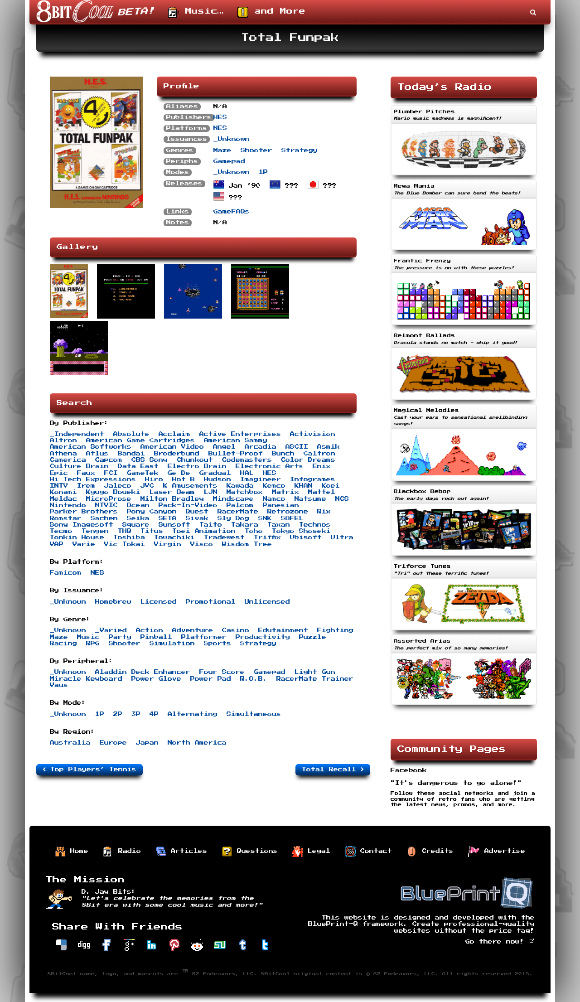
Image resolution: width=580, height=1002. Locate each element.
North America (197, 743)
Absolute (131, 434)
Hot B (183, 479)
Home (71, 851)
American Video (172, 447)
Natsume (310, 499)
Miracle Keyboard (86, 679)
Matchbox (245, 492)
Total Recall (333, 769)
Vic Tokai (124, 544)
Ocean (138, 505)
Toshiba (129, 537)
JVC (147, 486)
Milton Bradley (172, 499)
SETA (168, 518)
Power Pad (210, 679)
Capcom (108, 460)
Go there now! (500, 941)
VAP (56, 544)
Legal (311, 851)
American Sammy (235, 440)
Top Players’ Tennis (89, 769)
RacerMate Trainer (314, 679)
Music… (196, 12)
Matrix (285, 492)
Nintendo (68, 505)
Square (136, 525)
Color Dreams (308, 460)
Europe (113, 743)
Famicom (66, 573)
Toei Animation (204, 531)
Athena (63, 453)
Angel (224, 447)
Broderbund (176, 453)
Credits (430, 851)
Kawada (240, 486)
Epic (59, 473)
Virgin (167, 544)
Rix (324, 511)
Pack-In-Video (188, 505)
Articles (181, 851)
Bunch (283, 453)
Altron (63, 440)
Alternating (193, 714)
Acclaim (174, 434)
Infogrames (312, 479)
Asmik (328, 447)
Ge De (179, 473)
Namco (274, 499)
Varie (83, 544)
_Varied (111, 630)
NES (220, 128)
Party (120, 637)
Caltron (319, 453)
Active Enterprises (240, 434)
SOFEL (292, 518)
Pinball (156, 637)
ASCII (296, 447)
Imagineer (260, 479)
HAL (247, 473)
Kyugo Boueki (113, 492)
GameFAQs (231, 211)
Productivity (263, 637)
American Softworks (90, 447)
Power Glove (156, 679)
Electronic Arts (270, 466)
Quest (197, 511)
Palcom (240, 505)
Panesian (281, 505)
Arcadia (260, 447)
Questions (250, 851)
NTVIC (106, 505)
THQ (124, 531)
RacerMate (238, 511)
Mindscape (233, 499)
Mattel (321, 492)
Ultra (342, 537)
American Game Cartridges (140, 440)
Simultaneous (254, 714)
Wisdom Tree (247, 544)
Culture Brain (79, 466)
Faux (86, 473)
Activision (312, 434)
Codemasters (247, 460)
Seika (138, 518)
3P (135, 714)
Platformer (204, 637)
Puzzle (312, 637)
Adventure (192, 630)
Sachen (104, 518)
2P (117, 714)
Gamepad (229, 161)
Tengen (95, 531)
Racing (63, 643)
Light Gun (315, 672)
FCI (111, 473)
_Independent (77, 434)
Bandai (131, 453)
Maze (222, 150)
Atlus (97, 453)
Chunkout (195, 460)
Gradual (215, 473)
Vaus (59, 685)
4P (154, 714)
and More (271, 12)
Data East (138, 466)
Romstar (66, 518)
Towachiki (174, 537)
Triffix (267, 537)
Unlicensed (267, 602)
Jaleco (117, 486)
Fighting (335, 630)
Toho (254, 531)
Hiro (154, 479)
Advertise (496, 851)
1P (263, 172)
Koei (331, 486)
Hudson (217, 479)
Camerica (68, 460)
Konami (63, 492)
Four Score (222, 672)
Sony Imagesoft (81, 525)
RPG (93, 643)
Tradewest (224, 537)
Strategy (299, 150)
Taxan (278, 525)
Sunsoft (174, 525)
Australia (70, 743)
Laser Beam (172, 492)
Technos (315, 525)
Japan (147, 743)
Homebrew (113, 602)
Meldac (63, 499)
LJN (211, 492)
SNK (265, 518)
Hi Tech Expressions (93, 479)
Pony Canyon (152, 511)
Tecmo (61, 531)
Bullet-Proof (235, 453)
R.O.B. (253, 679)
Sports (217, 643)
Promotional (211, 602)
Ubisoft (306, 537)
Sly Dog (233, 518)
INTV (59, 486)
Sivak (197, 518)
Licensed (158, 602)
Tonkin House (77, 537)
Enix (322, 466)
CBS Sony (149, 460)
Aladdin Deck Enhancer (142, 672)
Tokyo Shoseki (301, 531)
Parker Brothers (84, 511)
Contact (368, 851)
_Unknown (231, 139)
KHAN (304, 486)
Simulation (172, 643)
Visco (201, 544)
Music (88, 637)
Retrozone (287, 511)
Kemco (274, 486)
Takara (244, 525)
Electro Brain (197, 466)
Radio (122, 851)
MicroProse (108, 499)
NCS (342, 499)
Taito (210, 525)
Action (149, 630)
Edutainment (283, 630)
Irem (86, 486)
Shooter (256, 150)
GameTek (143, 473)
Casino (235, 630)
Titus (151, 531)
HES (220, 117)
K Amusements (190, 486)
